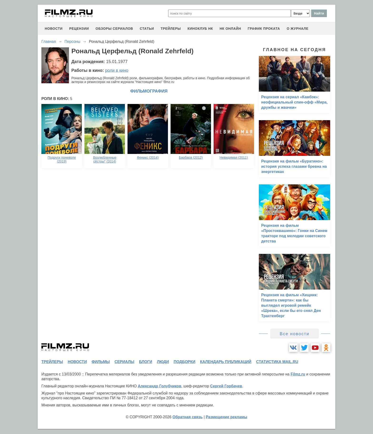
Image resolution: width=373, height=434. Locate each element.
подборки (184, 362)
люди (163, 362)
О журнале (298, 28)
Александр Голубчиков (159, 386)
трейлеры (171, 28)
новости (54, 28)
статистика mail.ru (277, 362)
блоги (145, 362)
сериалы (124, 362)
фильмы (101, 362)
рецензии (79, 28)
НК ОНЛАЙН (230, 28)
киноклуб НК (200, 28)
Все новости (294, 333)
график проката (264, 28)
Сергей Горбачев (226, 386)
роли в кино (116, 70)
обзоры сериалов (114, 28)
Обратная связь (187, 417)
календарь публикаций (225, 362)
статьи (147, 28)
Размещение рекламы (226, 417)
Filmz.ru (297, 374)
